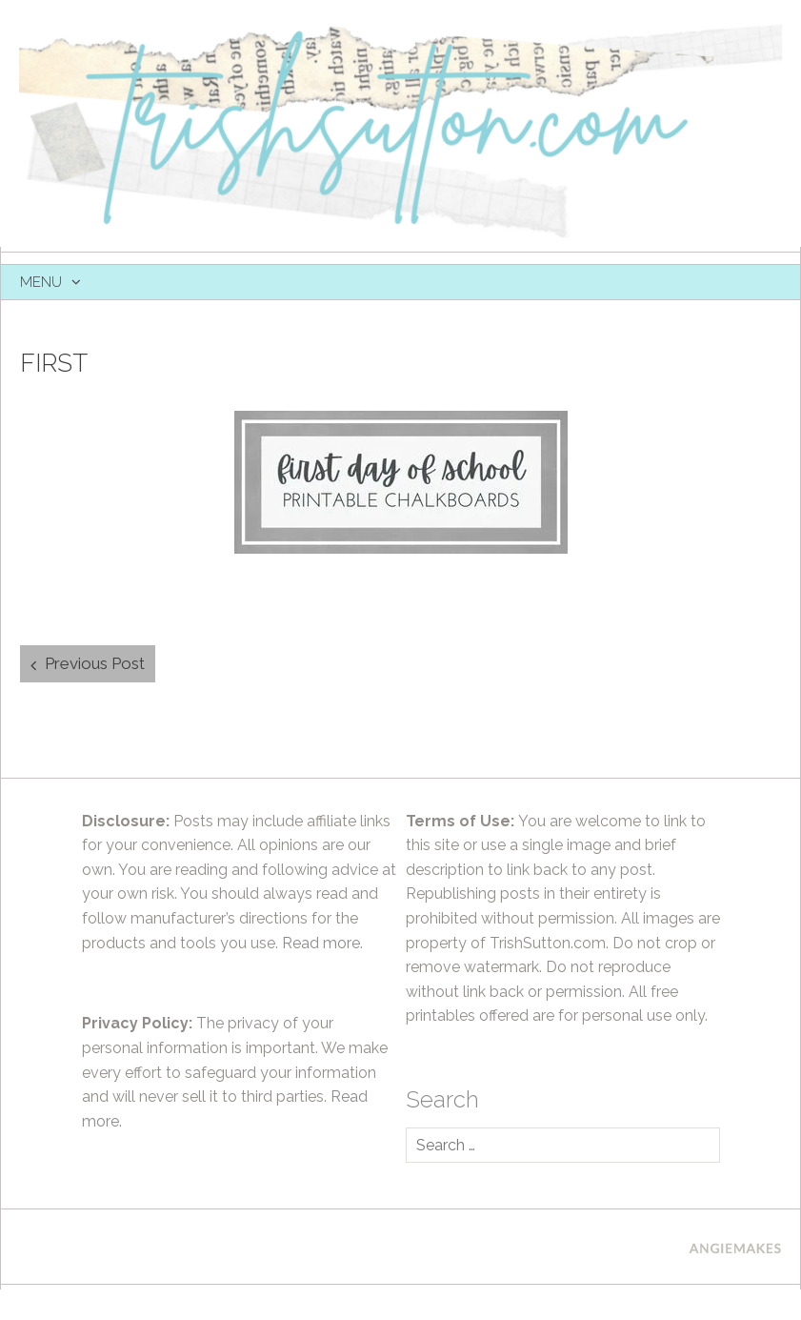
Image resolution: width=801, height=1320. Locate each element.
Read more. (322, 943)
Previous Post (95, 663)
